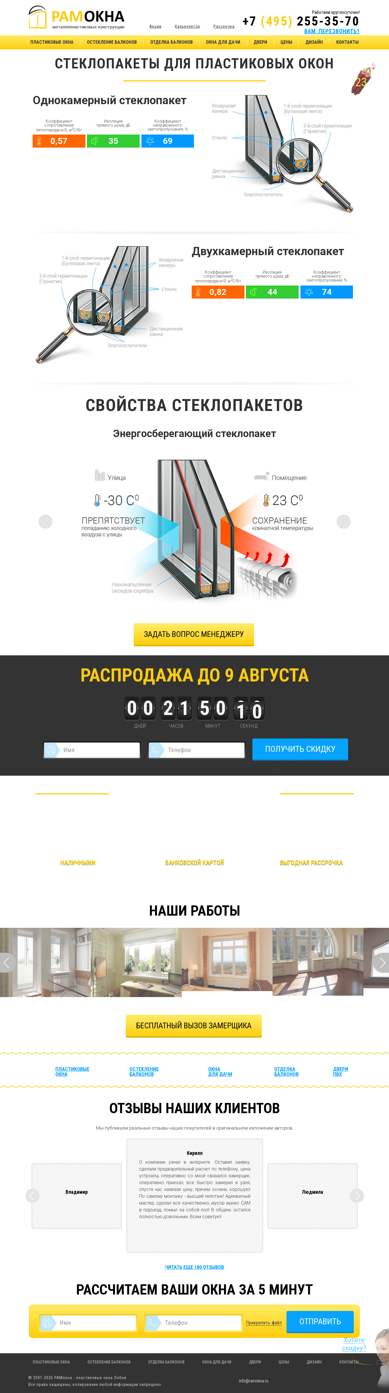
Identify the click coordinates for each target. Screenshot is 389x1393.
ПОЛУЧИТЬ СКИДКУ (300, 749)
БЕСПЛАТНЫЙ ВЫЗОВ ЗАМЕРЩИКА (194, 1025)
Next (381, 963)
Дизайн (314, 42)
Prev (8, 963)
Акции (155, 26)
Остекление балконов (112, 42)
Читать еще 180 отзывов (194, 1267)
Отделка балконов (171, 42)
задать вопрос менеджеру (194, 634)
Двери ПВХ (340, 1072)
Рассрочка (224, 26)
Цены (286, 42)
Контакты (347, 42)
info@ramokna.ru (253, 1381)
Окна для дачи (223, 42)
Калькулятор (187, 26)
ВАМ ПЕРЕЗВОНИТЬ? (332, 31)
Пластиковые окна (52, 42)
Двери (260, 42)
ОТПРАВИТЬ (320, 1321)
